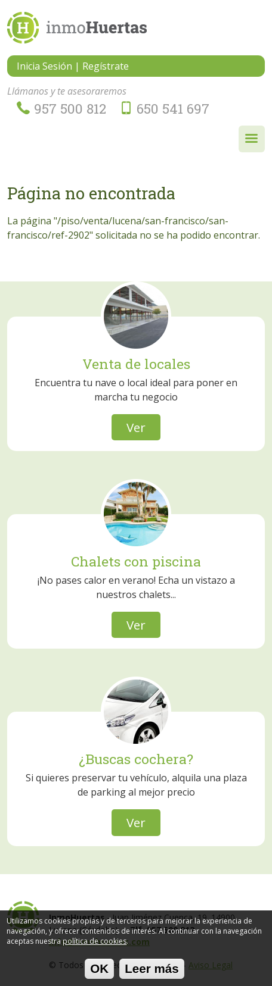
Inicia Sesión (44, 66)
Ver (136, 427)
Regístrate (105, 66)
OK (99, 972)
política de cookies (94, 944)
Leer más (152, 972)
